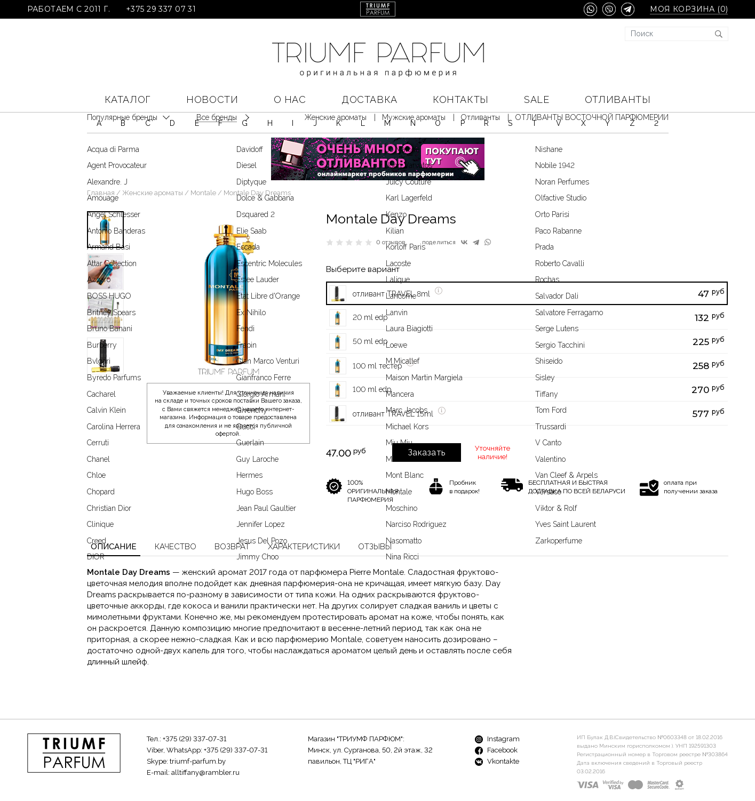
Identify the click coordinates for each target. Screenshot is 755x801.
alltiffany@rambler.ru (205, 741)
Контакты (460, 99)
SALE (536, 99)
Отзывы (375, 515)
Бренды (262, 775)
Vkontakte (497, 730)
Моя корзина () (689, 9)
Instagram (497, 707)
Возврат (232, 515)
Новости (212, 99)
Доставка (369, 99)
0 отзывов (391, 210)
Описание (114, 515)
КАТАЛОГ (128, 99)
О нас (290, 99)
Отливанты (617, 99)
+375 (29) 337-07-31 (194, 707)
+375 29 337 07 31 (161, 9)
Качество (175, 515)
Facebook (496, 719)
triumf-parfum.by (198, 730)
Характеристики (304, 515)
